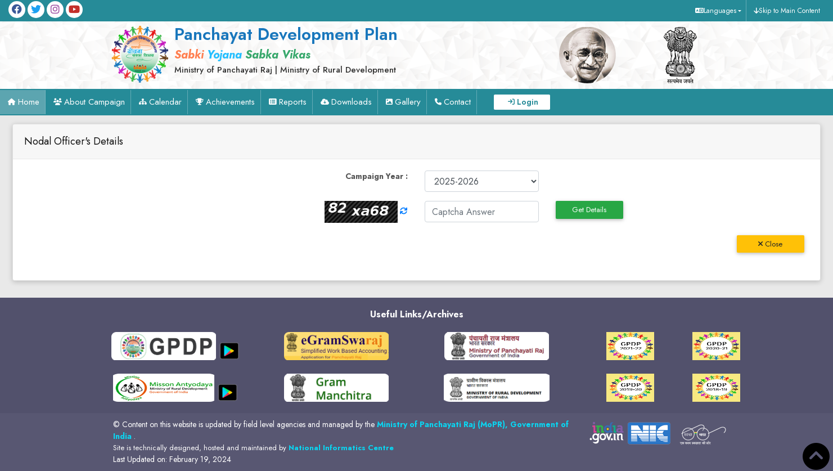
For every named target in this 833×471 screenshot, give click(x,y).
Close (770, 244)
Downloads (351, 102)
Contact (457, 102)
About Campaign (94, 102)
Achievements (230, 102)
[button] (717, 10)
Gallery (408, 102)
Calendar (165, 102)
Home (28, 102)
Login (527, 101)
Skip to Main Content (789, 11)
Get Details (589, 209)
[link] (310, 49)
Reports (293, 102)
